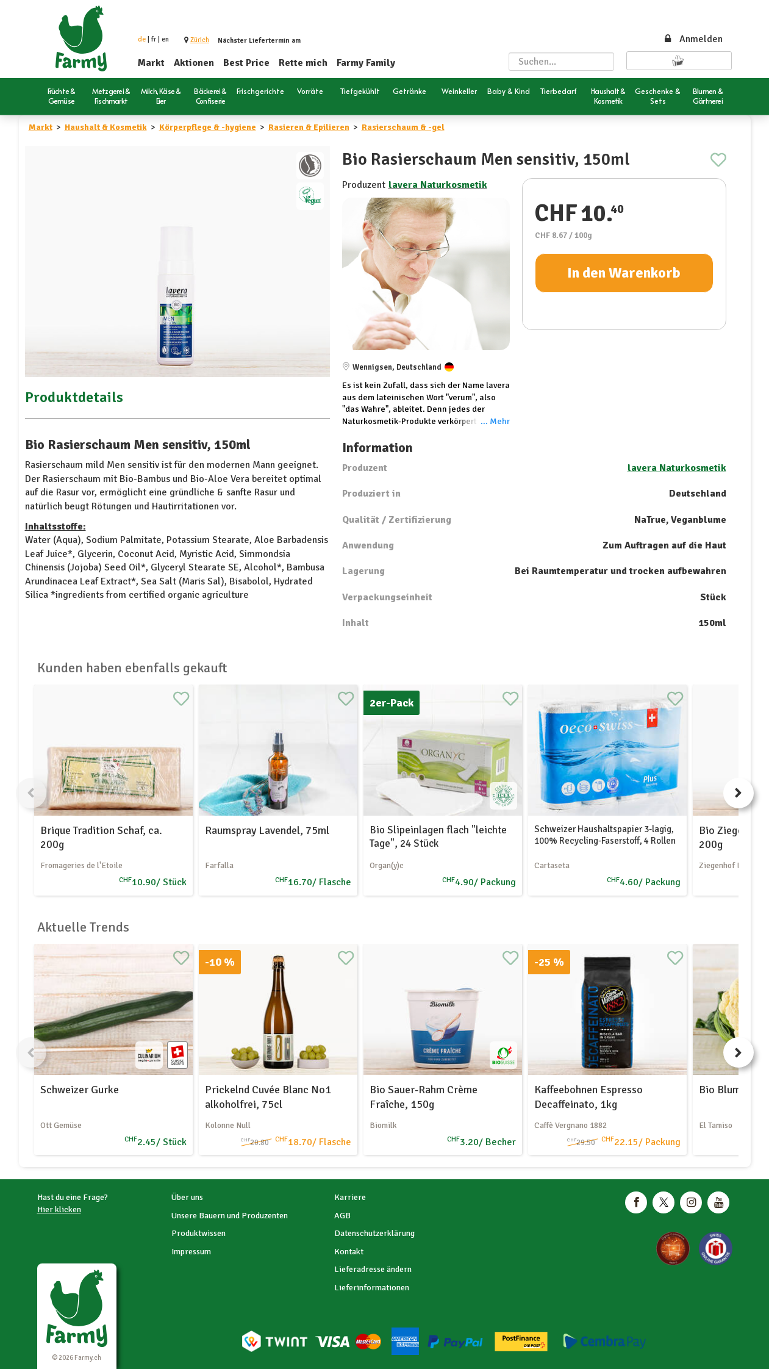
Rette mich (303, 63)
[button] (199, 40)
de (142, 39)
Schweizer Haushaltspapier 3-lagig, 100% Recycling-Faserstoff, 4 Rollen (605, 835)
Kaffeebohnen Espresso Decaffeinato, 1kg (588, 1096)
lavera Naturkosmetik (437, 185)
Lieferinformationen (371, 1287)
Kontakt (348, 1251)
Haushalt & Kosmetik (106, 127)
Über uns (187, 1197)
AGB (342, 1215)
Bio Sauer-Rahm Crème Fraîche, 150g (423, 1096)
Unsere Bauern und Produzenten (229, 1215)
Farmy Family (366, 63)
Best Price (246, 63)
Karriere (350, 1197)
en (165, 39)
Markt (151, 63)
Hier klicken (59, 1209)
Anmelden (693, 39)
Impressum (191, 1251)
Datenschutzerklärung (374, 1233)
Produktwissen (198, 1233)
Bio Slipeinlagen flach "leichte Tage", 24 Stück (438, 837)
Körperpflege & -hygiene (207, 127)
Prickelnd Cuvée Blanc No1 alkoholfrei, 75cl (268, 1096)
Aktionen (194, 63)
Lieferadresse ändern (373, 1269)
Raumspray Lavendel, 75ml (267, 830)
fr (153, 39)
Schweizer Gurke (79, 1089)
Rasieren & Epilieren (308, 127)
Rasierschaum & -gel (403, 127)
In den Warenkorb (624, 273)
